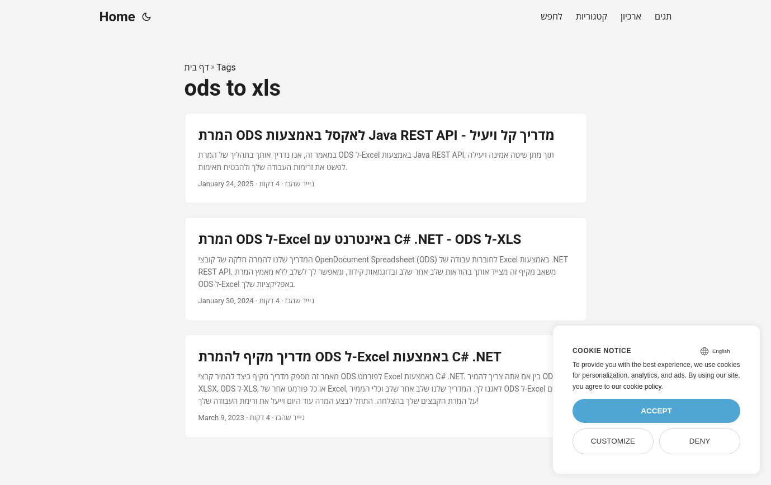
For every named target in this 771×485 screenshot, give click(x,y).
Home (117, 17)
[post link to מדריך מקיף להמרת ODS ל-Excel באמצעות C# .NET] (385, 386)
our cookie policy (636, 386)
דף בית (197, 67)
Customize (613, 441)
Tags (226, 67)
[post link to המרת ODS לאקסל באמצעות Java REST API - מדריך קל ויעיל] (385, 159)
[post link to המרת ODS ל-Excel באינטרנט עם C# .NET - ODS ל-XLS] (385, 269)
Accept (656, 411)
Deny (700, 441)
